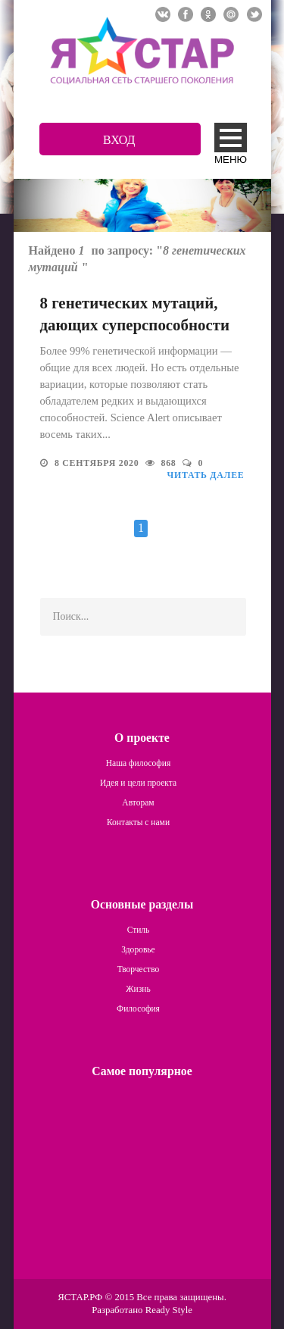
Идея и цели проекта (138, 782)
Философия (138, 1008)
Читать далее (206, 475)
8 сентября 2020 (98, 463)
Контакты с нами (138, 822)
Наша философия (138, 763)
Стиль (138, 929)
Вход (119, 139)
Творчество (138, 969)
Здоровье (137, 949)
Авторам (138, 802)
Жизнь (138, 988)
